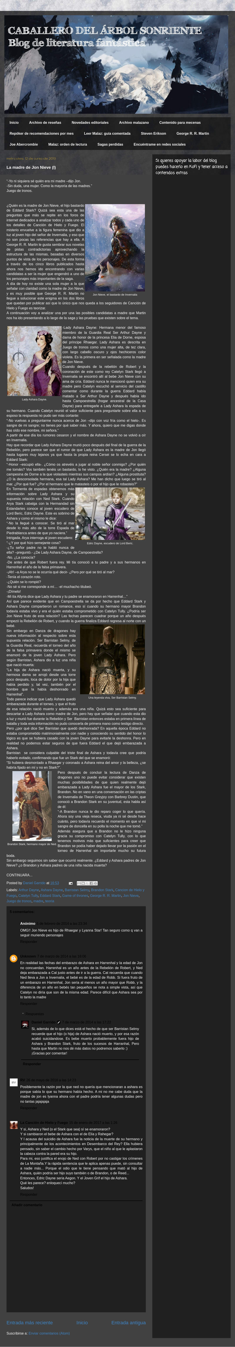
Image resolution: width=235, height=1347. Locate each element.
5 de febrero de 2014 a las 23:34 (62, 923)
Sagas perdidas (110, 144)
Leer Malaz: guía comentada (107, 133)
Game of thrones (75, 895)
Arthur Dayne (28, 890)
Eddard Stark (50, 895)
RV (22, 1080)
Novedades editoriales (90, 122)
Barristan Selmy (77, 890)
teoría (49, 901)
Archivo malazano (134, 122)
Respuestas (35, 1014)
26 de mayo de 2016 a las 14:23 (51, 1080)
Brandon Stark (102, 890)
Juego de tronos (19, 901)
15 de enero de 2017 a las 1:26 (93, 1123)
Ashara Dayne (52, 890)
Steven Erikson (153, 133)
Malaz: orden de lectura (67, 144)
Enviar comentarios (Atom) (49, 1333)
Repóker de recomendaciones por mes (42, 133)
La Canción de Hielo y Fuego (44, 1123)
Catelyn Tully (28, 895)
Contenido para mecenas (180, 122)
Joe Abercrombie (24, 144)
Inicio (14, 122)
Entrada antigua (128, 1322)
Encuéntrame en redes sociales (160, 144)
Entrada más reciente (30, 1322)
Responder (28, 942)
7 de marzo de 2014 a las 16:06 (61, 956)
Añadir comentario (27, 1205)
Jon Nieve (131, 895)
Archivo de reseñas (45, 122)
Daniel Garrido (43, 1022)
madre (38, 901)
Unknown (28, 956)
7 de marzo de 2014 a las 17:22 (86, 1022)
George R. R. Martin (192, 133)
